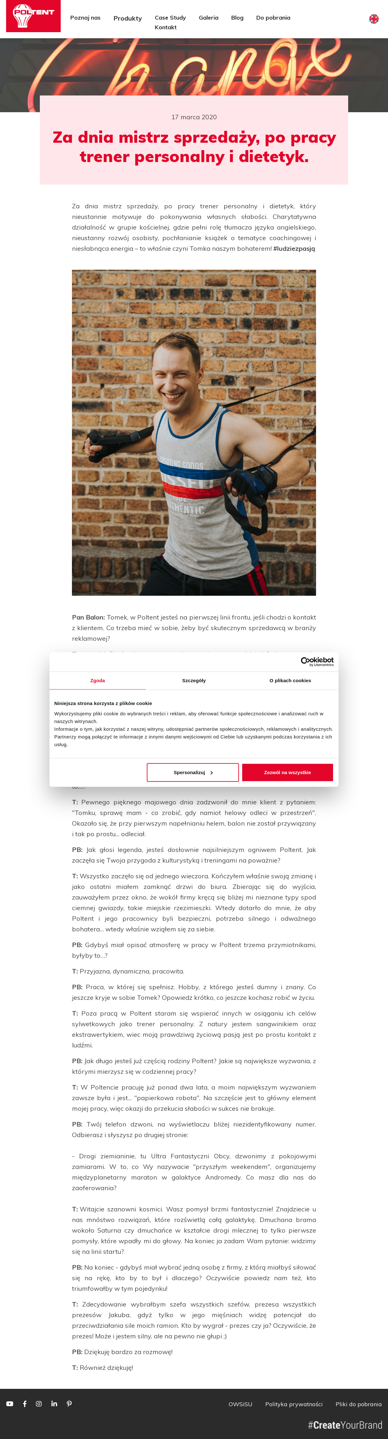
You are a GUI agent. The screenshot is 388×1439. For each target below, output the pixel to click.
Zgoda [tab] (97, 680)
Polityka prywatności (294, 1404)
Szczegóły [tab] (194, 680)
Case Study (170, 17)
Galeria (208, 17)
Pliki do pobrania (359, 1404)
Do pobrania (273, 17)
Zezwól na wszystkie (287, 772)
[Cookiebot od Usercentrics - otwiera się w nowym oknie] (306, 662)
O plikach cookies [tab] (290, 680)
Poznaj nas (85, 17)
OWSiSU (240, 1404)
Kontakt (166, 27)
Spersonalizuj (193, 772)
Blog (237, 17)
